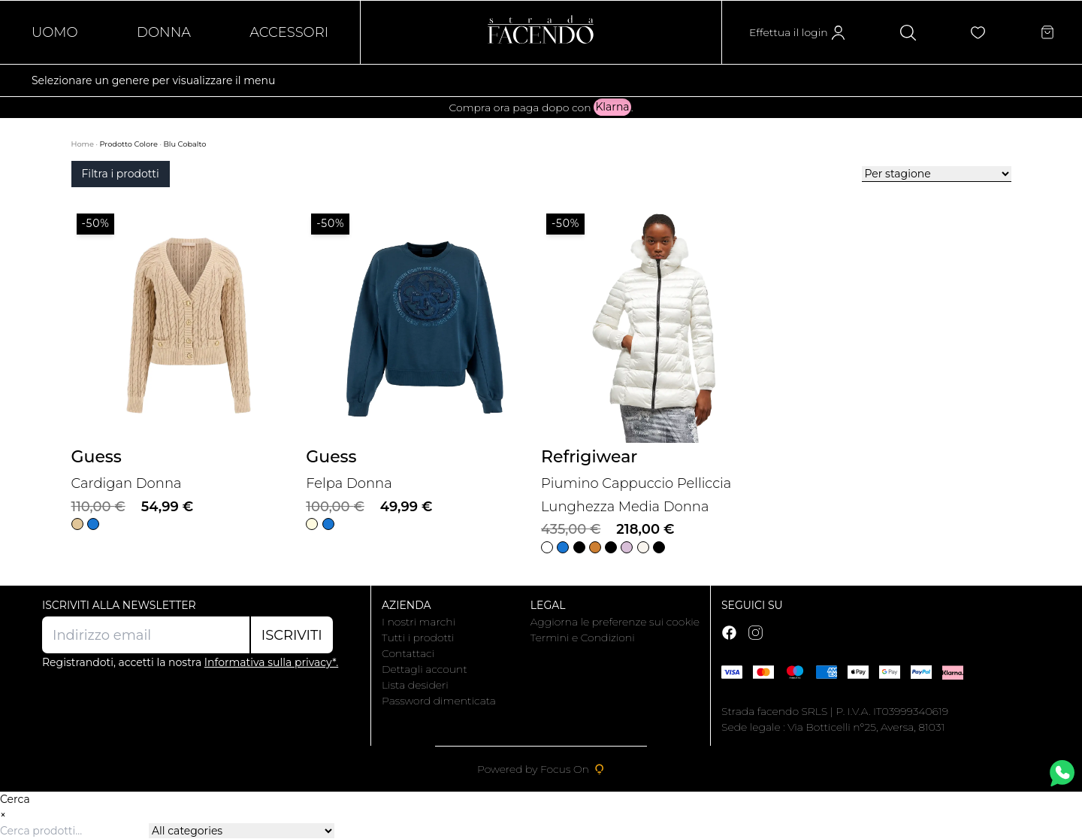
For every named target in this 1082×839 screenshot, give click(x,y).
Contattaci (408, 653)
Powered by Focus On (541, 769)
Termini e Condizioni (582, 637)
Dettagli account (424, 669)
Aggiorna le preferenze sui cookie (615, 621)
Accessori (288, 32)
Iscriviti (291, 635)
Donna (164, 32)
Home (83, 144)
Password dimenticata (439, 700)
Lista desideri (415, 685)
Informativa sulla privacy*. (271, 662)
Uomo (55, 32)
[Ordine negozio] (936, 174)
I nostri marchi (418, 621)
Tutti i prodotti (418, 637)
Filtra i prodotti (120, 173)
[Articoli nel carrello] (1047, 32)
